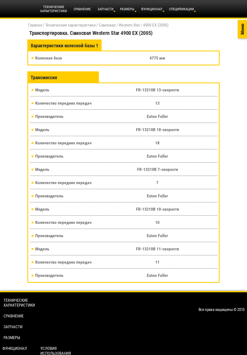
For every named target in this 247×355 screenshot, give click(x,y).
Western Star (129, 25)
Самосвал (107, 25)
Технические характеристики (70, 25)
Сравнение (82, 9)
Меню (242, 29)
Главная (35, 25)
